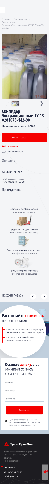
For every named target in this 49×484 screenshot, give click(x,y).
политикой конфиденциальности (22, 425)
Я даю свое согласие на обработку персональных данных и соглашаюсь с (22, 422)
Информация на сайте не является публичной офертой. (20, 454)
